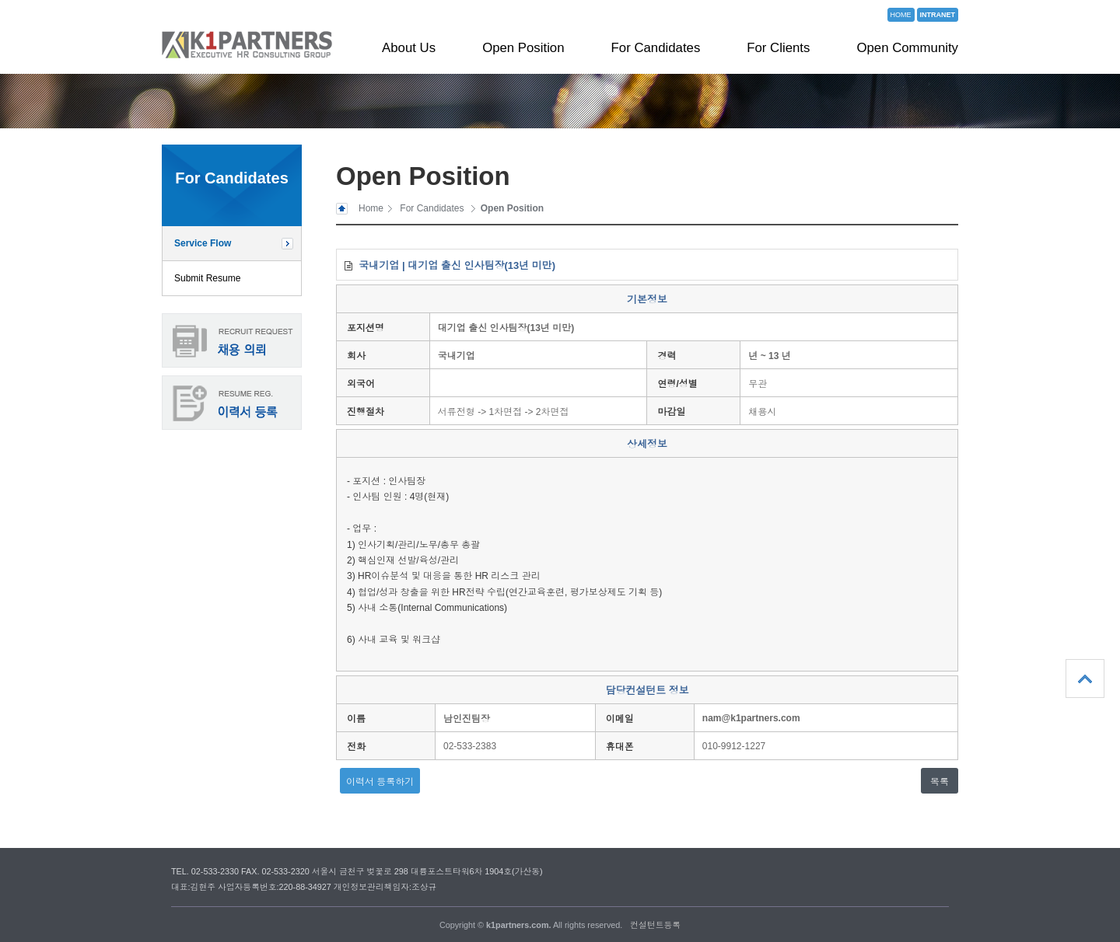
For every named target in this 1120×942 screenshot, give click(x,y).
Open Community (907, 47)
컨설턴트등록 (655, 925)
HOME (901, 15)
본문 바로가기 (0, 0)
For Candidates (656, 47)
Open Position (523, 47)
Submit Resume (207, 278)
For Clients (778, 47)
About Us (409, 47)
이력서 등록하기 (380, 781)
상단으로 (1085, 678)
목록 (939, 781)
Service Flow (202, 243)
